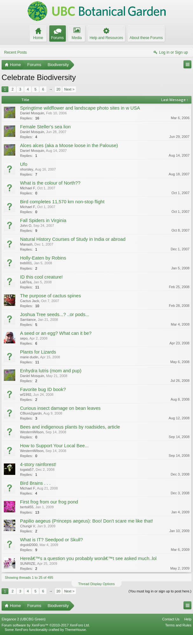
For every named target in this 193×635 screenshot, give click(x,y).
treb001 (26, 263)
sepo (24, 338)
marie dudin (29, 357)
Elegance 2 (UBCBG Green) (23, 619)
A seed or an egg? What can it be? (56, 333)
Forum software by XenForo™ (46, 625)
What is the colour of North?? (50, 183)
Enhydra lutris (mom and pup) (50, 370)
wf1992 (25, 394)
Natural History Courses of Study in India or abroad (73, 239)
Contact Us (170, 619)
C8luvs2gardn (31, 413)
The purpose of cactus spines (50, 295)
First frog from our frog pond (49, 501)
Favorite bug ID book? (43, 389)
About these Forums (146, 38)
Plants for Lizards (38, 352)
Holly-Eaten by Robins (43, 257)
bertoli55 (26, 507)
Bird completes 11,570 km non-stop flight (62, 201)
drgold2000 (29, 545)
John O (25, 225)
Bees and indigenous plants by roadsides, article (70, 426)
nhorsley (26, 169)
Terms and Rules (178, 625)
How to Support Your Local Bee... (54, 445)
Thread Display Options (96, 584)
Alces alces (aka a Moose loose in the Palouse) (69, 145)
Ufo (23, 164)
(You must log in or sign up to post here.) (159, 591)
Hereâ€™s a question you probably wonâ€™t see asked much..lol (88, 558)
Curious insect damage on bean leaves (60, 408)
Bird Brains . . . (35, 483)
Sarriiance (28, 319)
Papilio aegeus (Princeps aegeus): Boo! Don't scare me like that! (86, 521)
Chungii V (27, 526)
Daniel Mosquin (32, 113)
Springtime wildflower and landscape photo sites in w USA (80, 108)
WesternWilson (32, 432)
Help (187, 619)
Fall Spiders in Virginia (43, 220)
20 (58, 89)
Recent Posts (15, 52)
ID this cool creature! (41, 277)
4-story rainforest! (38, 464)
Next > (69, 89)
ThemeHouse (75, 630)
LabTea (25, 282)
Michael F (27, 188)
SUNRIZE (27, 563)
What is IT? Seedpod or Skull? (51, 539)
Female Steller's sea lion (45, 126)
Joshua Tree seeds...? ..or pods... (54, 314)
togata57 (27, 469)
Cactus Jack (29, 301)
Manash (26, 244)
